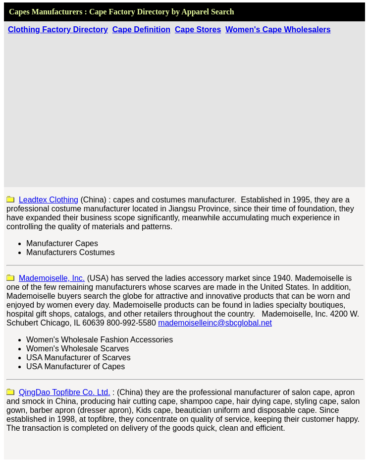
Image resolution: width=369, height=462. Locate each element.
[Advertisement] (184, 108)
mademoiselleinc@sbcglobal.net (215, 323)
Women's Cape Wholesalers (277, 29)
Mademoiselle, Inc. (52, 278)
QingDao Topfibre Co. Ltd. (64, 392)
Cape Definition (141, 29)
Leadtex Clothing (48, 200)
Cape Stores (198, 29)
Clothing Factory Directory (58, 29)
